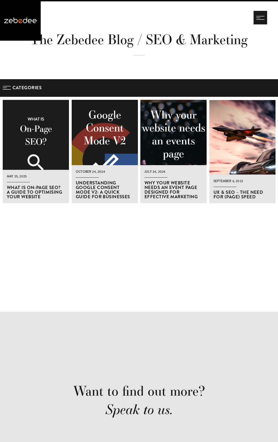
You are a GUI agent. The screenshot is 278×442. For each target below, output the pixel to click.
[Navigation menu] (260, 17)
